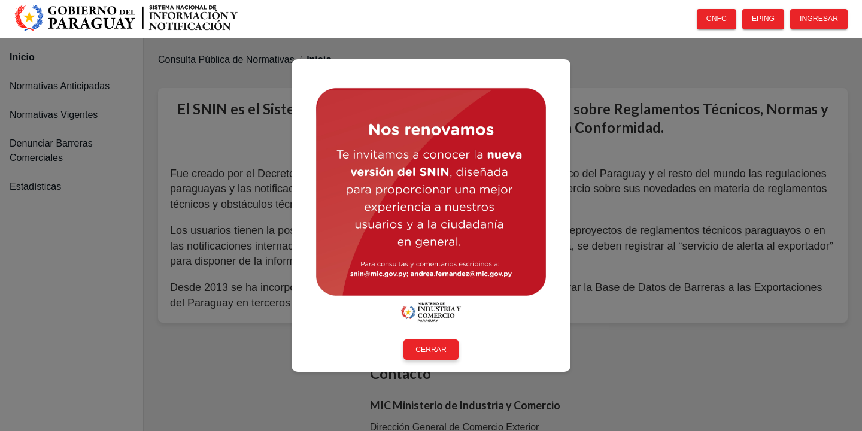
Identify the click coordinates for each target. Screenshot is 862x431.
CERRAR (431, 349)
